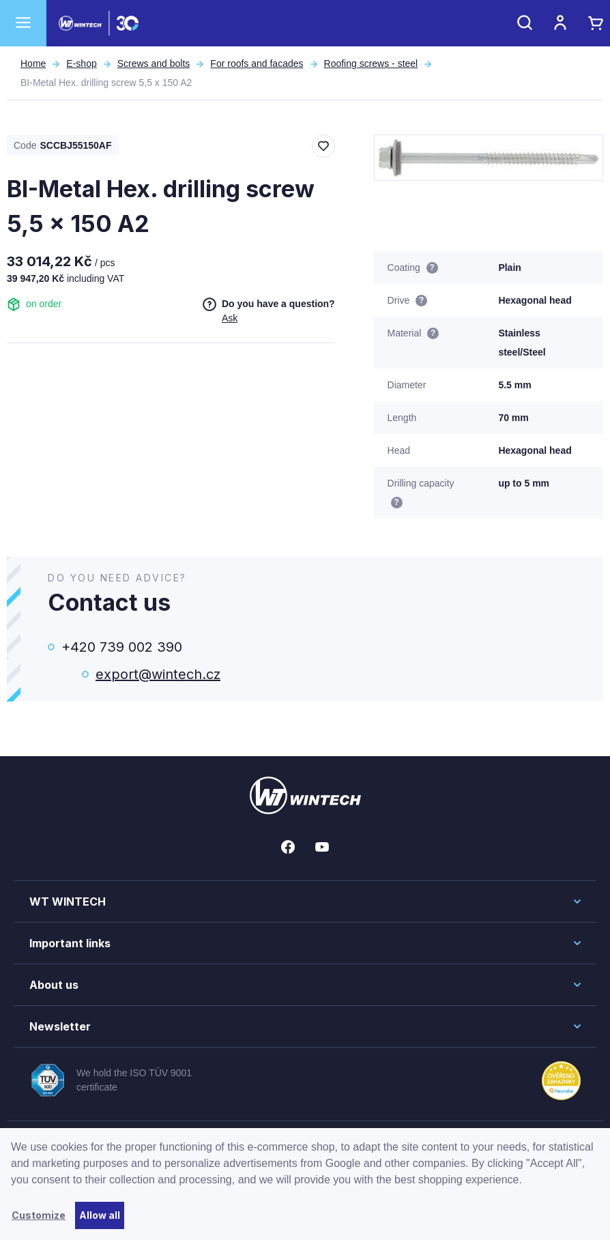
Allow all (99, 1215)
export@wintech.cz (158, 674)
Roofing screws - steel (371, 63)
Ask (229, 318)
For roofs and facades (256, 63)
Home (33, 63)
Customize (39, 1215)
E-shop (81, 63)
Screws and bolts (153, 63)
